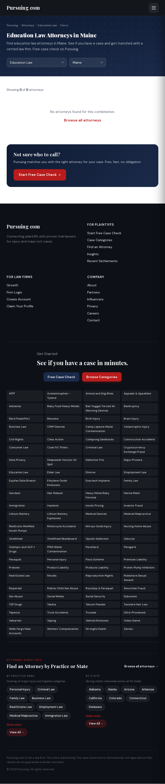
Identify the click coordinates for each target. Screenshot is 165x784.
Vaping (51, 621)
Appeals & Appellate (137, 394)
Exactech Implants (98, 481)
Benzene (52, 419)
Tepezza (14, 613)
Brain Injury (131, 419)
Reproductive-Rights (99, 576)
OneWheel (16, 539)
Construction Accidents (139, 439)
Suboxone (130, 596)
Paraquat (15, 560)
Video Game (132, 621)
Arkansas (148, 690)
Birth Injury (93, 419)
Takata (51, 604)
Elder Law (53, 472)
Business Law (17, 427)
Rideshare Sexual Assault (135, 578)
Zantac (128, 629)
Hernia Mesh (132, 493)
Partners (93, 292)
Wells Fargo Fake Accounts (20, 631)
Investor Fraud (133, 506)
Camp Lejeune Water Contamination (99, 429)
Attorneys (27, 25)
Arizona (129, 690)
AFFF (12, 394)
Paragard (130, 547)
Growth (12, 285)
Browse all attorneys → (141, 667)
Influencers (95, 299)
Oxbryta (129, 539)
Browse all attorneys (82, 120)
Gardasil (14, 493)
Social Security (95, 596)
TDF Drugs (15, 604)
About (92, 285)
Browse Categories (101, 377)
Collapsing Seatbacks (100, 439)
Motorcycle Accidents (61, 526)
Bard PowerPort (19, 419)
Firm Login (14, 292)
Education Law (47, 25)
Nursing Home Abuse (137, 526)
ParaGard (92, 547)
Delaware (95, 707)
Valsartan (15, 621)
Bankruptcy (131, 406)
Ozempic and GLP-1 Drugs (22, 549)
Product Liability (58, 568)
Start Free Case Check (40, 175)
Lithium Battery (19, 514)
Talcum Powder (96, 604)
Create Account (19, 299)
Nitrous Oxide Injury (98, 526)
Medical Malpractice (137, 514)
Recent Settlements (102, 261)
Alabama (95, 690)
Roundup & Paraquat (99, 588)
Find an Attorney (99, 247)
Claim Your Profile (20, 306)
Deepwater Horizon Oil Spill (61, 462)
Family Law (131, 481)
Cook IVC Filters (57, 448)
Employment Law (135, 472)
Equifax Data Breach (22, 481)
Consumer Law (18, 448)
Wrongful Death (96, 629)
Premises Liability (135, 560)
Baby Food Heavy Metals (63, 406)
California (95, 698)
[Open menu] (153, 7)
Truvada (91, 613)
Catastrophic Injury (136, 427)
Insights (93, 254)
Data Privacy (17, 460)
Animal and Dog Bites (99, 394)
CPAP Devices (56, 427)
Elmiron (91, 472)
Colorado (115, 698)
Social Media (55, 596)
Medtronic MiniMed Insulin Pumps (21, 529)
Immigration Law (56, 716)
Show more (14, 725)
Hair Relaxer (55, 493)
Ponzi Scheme (95, 560)
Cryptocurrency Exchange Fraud (134, 450)
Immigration (17, 506)
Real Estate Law (19, 576)
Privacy (92, 306)
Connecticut (138, 698)
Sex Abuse (16, 596)
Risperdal (15, 588)
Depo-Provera (133, 460)
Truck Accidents (57, 613)
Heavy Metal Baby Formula (97, 495)
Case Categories (99, 240)
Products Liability (97, 568)
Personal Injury (57, 560)
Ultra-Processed (134, 613)
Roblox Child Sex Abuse (62, 588)
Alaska (112, 690)
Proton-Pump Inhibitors (139, 568)
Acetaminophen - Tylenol (58, 396)
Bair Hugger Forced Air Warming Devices (100, 409)
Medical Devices (96, 514)
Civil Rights (16, 439)
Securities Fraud (134, 588)
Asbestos (15, 406)
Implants (53, 506)
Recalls (52, 576)
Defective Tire (95, 460)
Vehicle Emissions (97, 621)
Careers (93, 313)
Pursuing (12, 25)
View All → (17, 732)
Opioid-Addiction (97, 539)
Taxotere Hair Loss (136, 604)
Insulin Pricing (95, 506)
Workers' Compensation (62, 629)
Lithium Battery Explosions (57, 516)
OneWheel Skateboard (62, 539)
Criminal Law (94, 448)
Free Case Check (61, 377)
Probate (14, 568)
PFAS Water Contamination (57, 549)
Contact (93, 320)
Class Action (55, 439)
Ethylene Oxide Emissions (57, 483)
